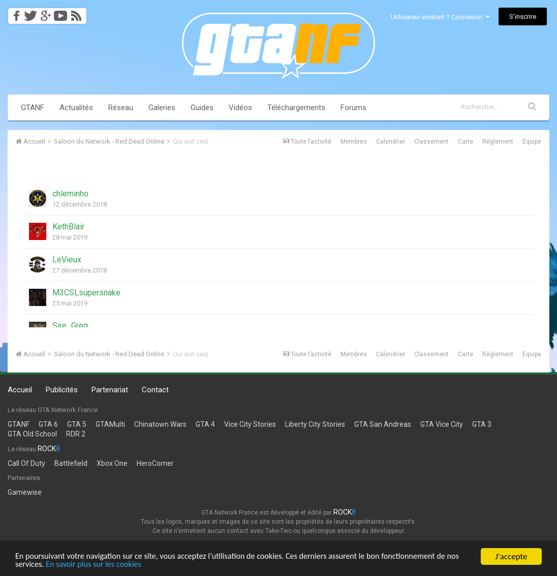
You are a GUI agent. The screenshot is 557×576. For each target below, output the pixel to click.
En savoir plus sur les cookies (112, 564)
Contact (155, 389)
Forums (353, 107)
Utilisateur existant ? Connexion (440, 17)
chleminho (70, 193)
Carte (465, 141)
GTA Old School (32, 434)
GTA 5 (76, 424)
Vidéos (240, 107)
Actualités (76, 107)
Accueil (20, 389)
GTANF (32, 107)
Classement (431, 141)
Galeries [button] (161, 107)
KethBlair (68, 226)
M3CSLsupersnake (86, 292)
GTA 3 (481, 424)
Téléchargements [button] (296, 107)
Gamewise (25, 492)
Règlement (497, 141)
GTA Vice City (441, 424)
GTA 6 (48, 424)
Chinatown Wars (160, 424)
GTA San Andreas (382, 424)
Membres (354, 141)
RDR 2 (75, 434)
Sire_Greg (70, 325)
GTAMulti (110, 424)
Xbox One (112, 463)
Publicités (62, 389)
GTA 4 (205, 424)
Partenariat (109, 389)
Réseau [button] (120, 107)
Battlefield (70, 463)
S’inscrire (522, 16)
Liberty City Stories (315, 424)
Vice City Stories (250, 424)
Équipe (531, 141)
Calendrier (390, 141)
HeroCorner (155, 463)
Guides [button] (202, 107)
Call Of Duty (26, 463)
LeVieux (66, 259)
